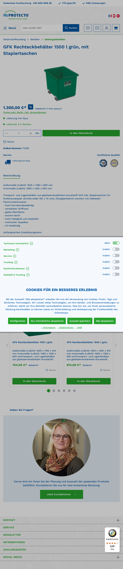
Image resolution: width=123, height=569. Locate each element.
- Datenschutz (65, 327)
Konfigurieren (17, 321)
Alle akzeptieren (105, 321)
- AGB (79, 327)
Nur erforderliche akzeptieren (47, 321)
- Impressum (48, 327)
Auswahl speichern (79, 321)
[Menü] (118, 529)
